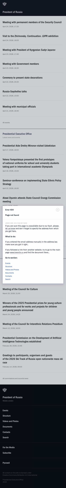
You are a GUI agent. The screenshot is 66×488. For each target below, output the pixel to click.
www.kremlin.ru (16, 252)
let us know (10, 228)
